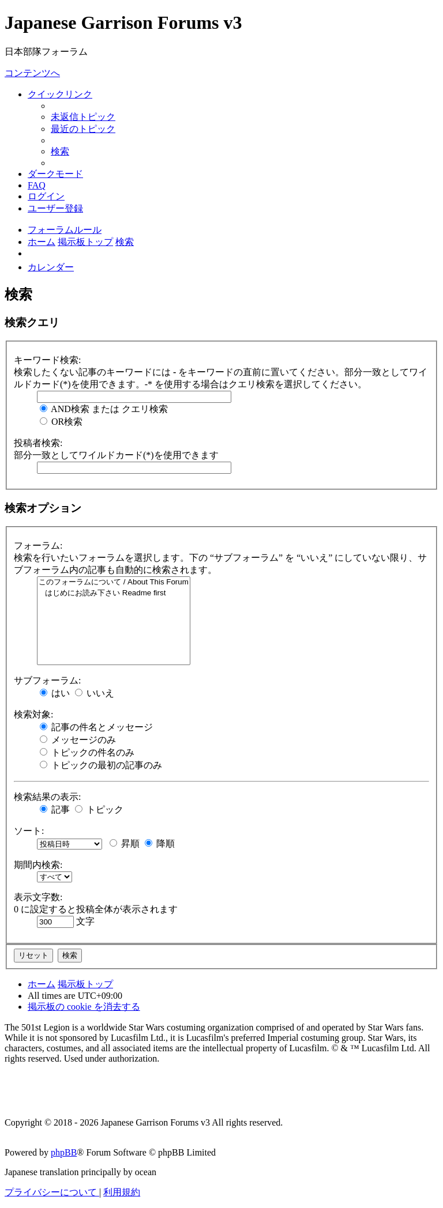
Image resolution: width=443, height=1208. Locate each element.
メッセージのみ (78, 740)
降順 (160, 843)
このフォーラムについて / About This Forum (113, 582)
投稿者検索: (38, 443)
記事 (55, 809)
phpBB (64, 1152)
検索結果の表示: (47, 797)
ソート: (29, 831)
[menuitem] (83, 117)
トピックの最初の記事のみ (101, 765)
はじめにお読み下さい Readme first (113, 593)
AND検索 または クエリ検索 (104, 409)
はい (55, 693)
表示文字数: (38, 897)
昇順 (125, 843)
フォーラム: (38, 545)
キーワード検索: (47, 360)
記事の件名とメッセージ (96, 727)
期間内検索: (38, 865)
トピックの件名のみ (87, 752)
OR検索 (61, 421)
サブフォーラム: (47, 680)
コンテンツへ (32, 73)
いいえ (94, 693)
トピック (99, 809)
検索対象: (33, 714)
